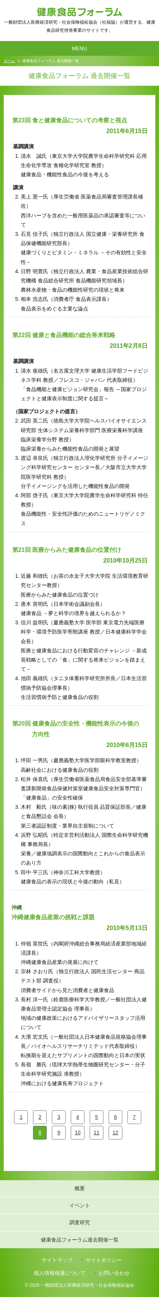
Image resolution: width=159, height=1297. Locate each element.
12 (115, 1132)
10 (78, 1132)
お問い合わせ (114, 1273)
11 (97, 1132)
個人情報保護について (60, 1273)
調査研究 (79, 1222)
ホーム (9, 61)
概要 (79, 1188)
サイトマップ (57, 1260)
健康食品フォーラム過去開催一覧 (80, 1240)
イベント (79, 1205)
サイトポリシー (104, 1260)
